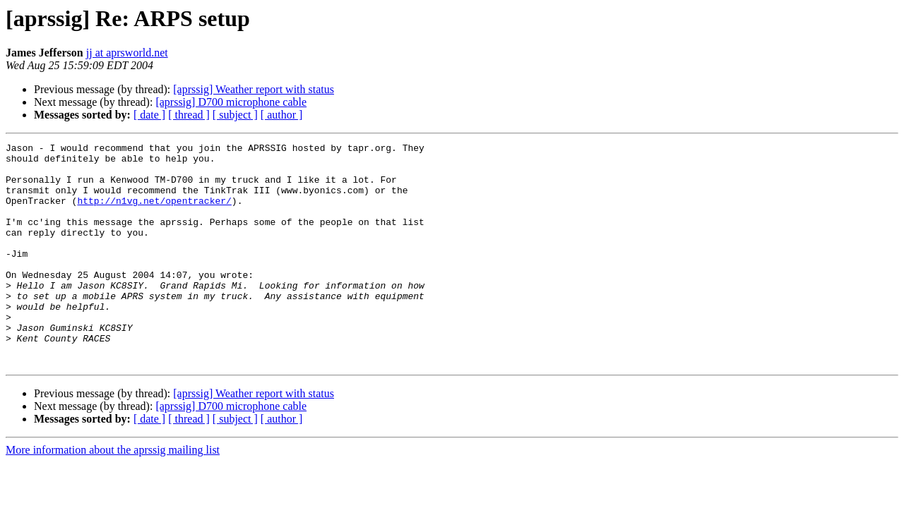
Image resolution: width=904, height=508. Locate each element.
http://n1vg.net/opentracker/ (154, 213)
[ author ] (282, 115)
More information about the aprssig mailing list (113, 494)
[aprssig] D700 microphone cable (231, 102)
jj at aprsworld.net (127, 53)
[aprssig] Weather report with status (253, 89)
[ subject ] (235, 115)
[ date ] (149, 115)
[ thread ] (189, 115)
